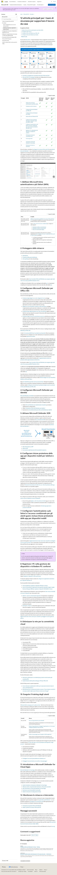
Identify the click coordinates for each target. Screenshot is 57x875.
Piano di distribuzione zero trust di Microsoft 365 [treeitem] (9, 25)
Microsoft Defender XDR (40, 419)
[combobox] (9, 17)
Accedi (54, 1)
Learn (21, 14)
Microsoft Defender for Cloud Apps (27, 770)
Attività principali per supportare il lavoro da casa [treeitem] (9, 28)
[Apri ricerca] (51, 2)
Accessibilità (30, 871)
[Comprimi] (16, 14)
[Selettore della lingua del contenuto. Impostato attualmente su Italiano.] (4, 867)
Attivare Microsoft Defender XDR (32, 116)
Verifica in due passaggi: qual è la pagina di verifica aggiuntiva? (40, 734)
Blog (36, 869)
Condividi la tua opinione (48, 9)
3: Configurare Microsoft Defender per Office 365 (30, 33)
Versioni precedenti (30, 869)
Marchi (35, 871)
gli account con (41, 316)
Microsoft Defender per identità (26, 395)
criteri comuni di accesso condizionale (40, 223)
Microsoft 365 (26, 14)
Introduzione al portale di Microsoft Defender (32, 805)
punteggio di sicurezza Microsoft (36, 801)
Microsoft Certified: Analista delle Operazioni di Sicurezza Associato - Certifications (35, 854)
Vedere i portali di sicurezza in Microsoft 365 (32, 807)
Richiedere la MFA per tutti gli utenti (39, 228)
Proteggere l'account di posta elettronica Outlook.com (34, 758)
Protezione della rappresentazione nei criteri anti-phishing (34, 311)
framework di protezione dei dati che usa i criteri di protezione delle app (39, 484)
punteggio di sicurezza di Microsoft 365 (41, 149)
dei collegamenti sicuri (40, 298)
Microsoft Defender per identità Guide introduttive (36, 404)
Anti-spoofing (25, 258)
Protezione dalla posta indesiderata (30, 257)
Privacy (45, 869)
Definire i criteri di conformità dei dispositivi (32, 595)
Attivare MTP (25, 448)
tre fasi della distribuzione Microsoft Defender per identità (40, 409)
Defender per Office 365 (25, 330)
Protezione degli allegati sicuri (29, 298)
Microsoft (28, 39)
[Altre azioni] (55, 14)
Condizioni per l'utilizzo (22, 871)
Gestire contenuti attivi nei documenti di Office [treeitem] (9, 43)
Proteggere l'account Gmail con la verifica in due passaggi (34, 761)
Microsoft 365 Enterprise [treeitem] (6, 38)
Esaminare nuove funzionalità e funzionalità (31, 790)
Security (53, 826)
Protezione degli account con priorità (30, 316)
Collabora (40, 869)
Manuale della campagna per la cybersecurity (30, 705)
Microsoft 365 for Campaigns (29, 77)
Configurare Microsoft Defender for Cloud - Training (30, 847)
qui (47, 283)
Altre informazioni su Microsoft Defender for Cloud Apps (34, 788)
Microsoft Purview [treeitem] (5, 40)
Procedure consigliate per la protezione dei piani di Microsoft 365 (36, 75)
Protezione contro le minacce (31, 106)
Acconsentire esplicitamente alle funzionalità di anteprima (34, 450)
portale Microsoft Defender (44, 799)
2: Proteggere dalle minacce (26, 31)
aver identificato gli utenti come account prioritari (33, 381)
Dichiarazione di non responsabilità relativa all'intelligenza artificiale (13, 869)
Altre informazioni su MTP (28, 446)
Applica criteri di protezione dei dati (38, 500)
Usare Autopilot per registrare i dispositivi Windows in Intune (35, 585)
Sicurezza (31, 14)
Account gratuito (52, 4)
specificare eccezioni (30, 336)
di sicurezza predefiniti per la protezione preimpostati (34, 333)
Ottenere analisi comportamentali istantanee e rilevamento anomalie (37, 786)
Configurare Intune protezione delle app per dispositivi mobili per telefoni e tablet (31, 121)
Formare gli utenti (29, 138)
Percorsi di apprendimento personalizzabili (36, 720)
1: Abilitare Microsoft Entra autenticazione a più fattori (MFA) (32, 30)
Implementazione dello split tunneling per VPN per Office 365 (35, 680)
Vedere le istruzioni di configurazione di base (32, 791)
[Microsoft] (2, 1)
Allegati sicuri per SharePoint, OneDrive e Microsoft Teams (34, 306)
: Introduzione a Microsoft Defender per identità (34, 408)
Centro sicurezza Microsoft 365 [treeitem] (8, 21)
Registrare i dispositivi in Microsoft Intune (32, 576)
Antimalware (25, 255)
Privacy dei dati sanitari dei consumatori (8, 871)
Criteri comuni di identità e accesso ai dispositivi (30, 498)
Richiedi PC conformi (27, 605)
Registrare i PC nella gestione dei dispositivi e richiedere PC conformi (32, 131)
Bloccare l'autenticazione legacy (38, 229)
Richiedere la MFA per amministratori (39, 227)
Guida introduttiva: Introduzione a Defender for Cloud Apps (35, 785)
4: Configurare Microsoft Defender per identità (29, 34)
